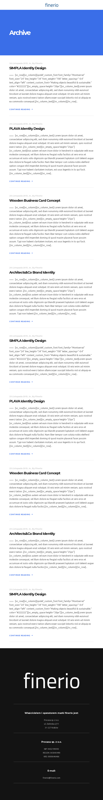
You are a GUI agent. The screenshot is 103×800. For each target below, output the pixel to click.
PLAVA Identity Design (27, 129)
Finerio (38, 63)
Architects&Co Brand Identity (32, 272)
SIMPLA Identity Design (27, 68)
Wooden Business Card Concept (34, 200)
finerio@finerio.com (51, 778)
